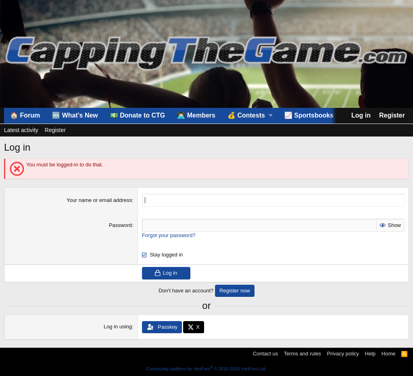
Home (389, 354)
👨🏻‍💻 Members (196, 115)
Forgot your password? (169, 235)
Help (370, 354)
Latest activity (21, 130)
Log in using (118, 326)
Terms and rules (302, 354)
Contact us (265, 354)
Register (55, 130)
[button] (249, 115)
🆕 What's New (75, 115)
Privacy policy (343, 354)
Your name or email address (99, 200)
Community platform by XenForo (206, 368)
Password (120, 225)
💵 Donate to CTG (137, 115)
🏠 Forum (25, 115)
